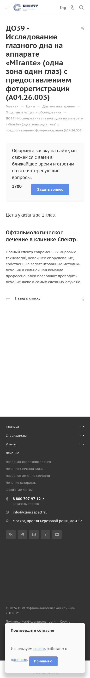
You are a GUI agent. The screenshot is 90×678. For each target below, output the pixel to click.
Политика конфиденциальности (30, 621)
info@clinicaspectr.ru (30, 512)
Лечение (12, 453)
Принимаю (43, 661)
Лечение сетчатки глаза (25, 469)
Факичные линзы (19, 490)
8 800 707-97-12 (27, 498)
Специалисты (16, 436)
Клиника (12, 427)
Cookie (65, 621)
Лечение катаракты (21, 483)
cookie (39, 648)
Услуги (11, 444)
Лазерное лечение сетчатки (28, 476)
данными (19, 659)
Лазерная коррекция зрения (28, 462)
